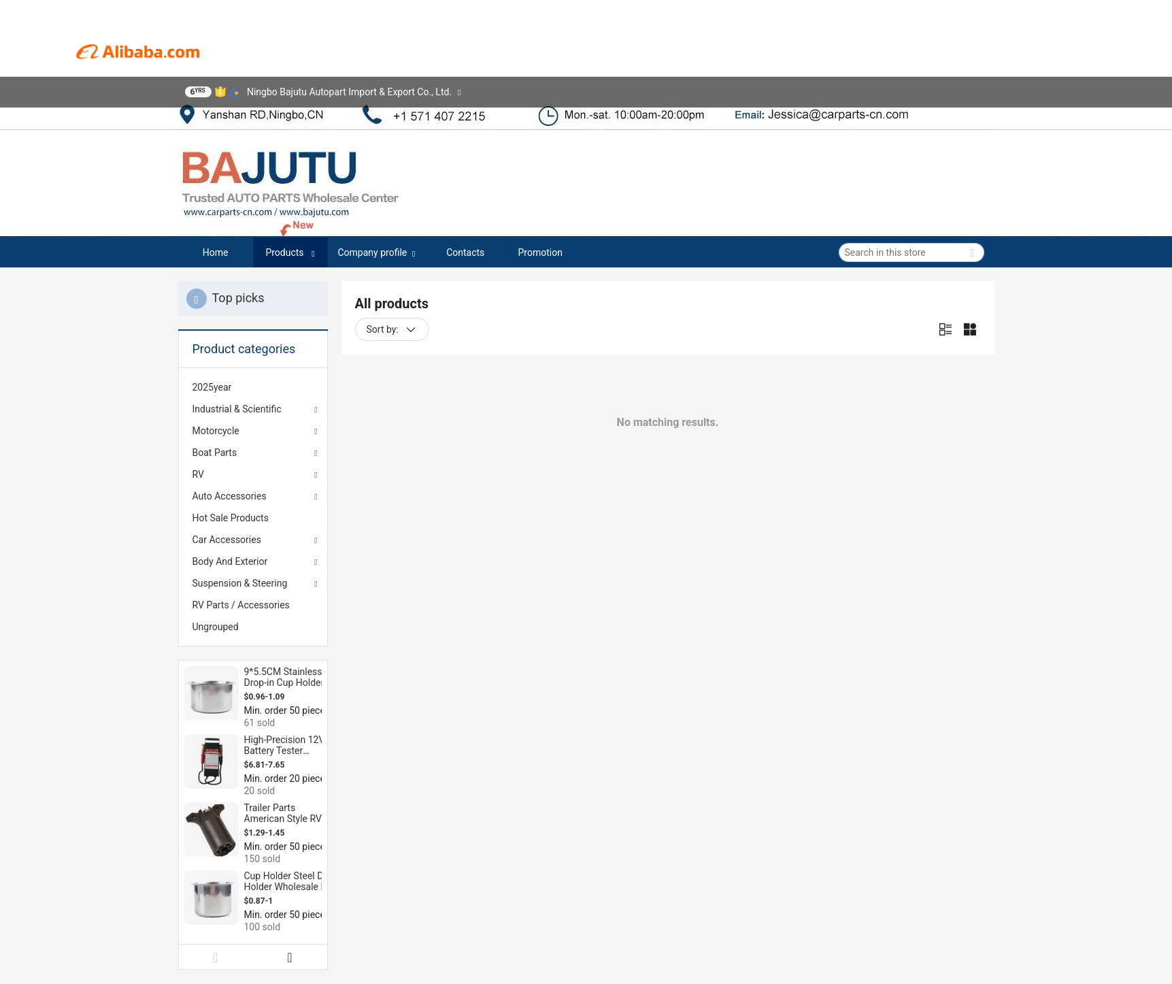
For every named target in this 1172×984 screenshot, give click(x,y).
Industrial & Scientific (237, 409)
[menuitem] (253, 387)
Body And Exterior (230, 561)
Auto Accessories (229, 496)
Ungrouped (215, 626)
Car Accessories (226, 539)
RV (198, 474)
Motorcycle (215, 430)
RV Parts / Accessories (241, 605)
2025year (212, 387)
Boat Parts (214, 452)
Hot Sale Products (230, 517)
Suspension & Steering (240, 583)
